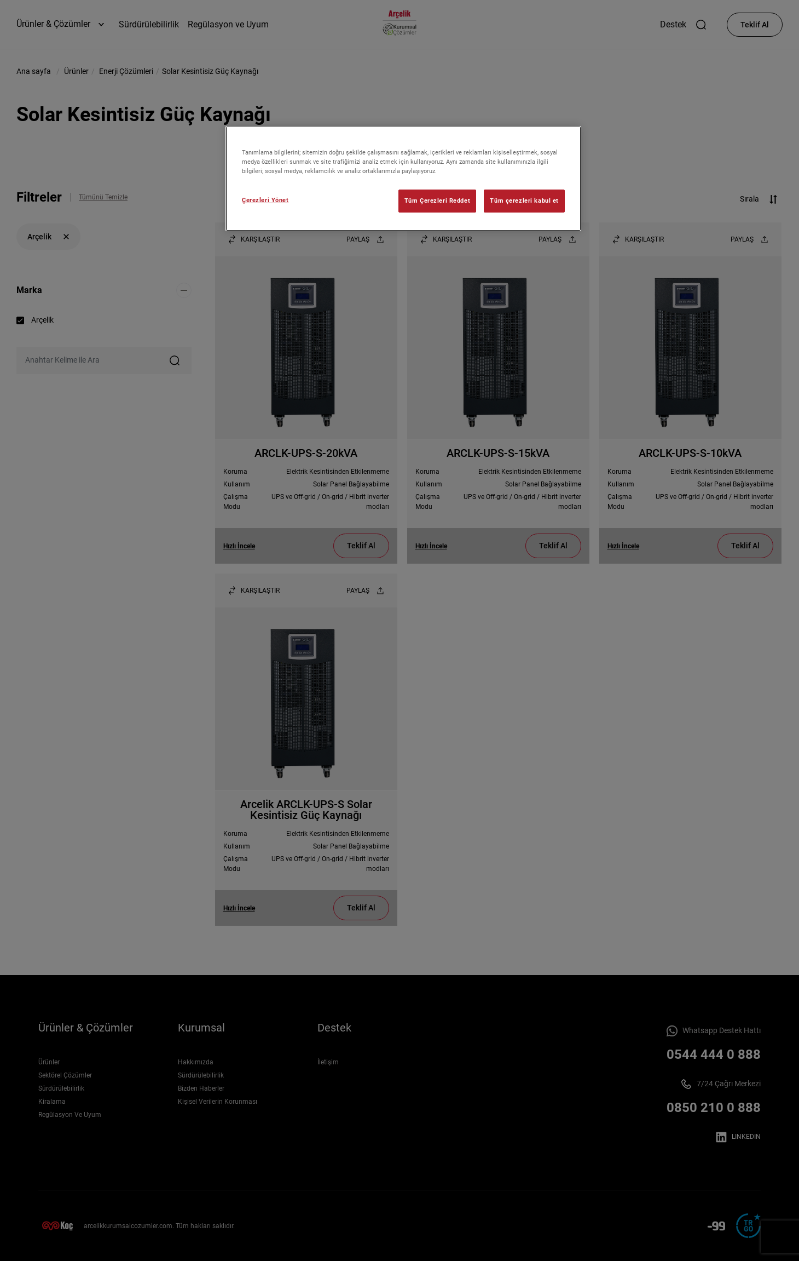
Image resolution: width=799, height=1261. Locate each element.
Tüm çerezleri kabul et (524, 200)
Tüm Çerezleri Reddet (437, 200)
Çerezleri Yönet (265, 200)
